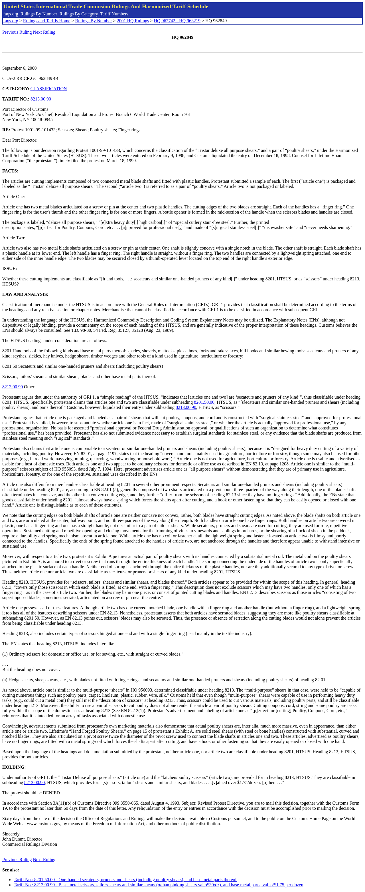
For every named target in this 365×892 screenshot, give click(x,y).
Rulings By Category (79, 13)
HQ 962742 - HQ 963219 (177, 20)
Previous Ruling (17, 32)
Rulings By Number (39, 13)
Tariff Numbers (114, 13)
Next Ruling (44, 32)
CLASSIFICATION (49, 88)
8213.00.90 (41, 99)
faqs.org (10, 13)
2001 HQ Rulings (133, 20)
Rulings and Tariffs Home (46, 20)
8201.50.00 (204, 402)
